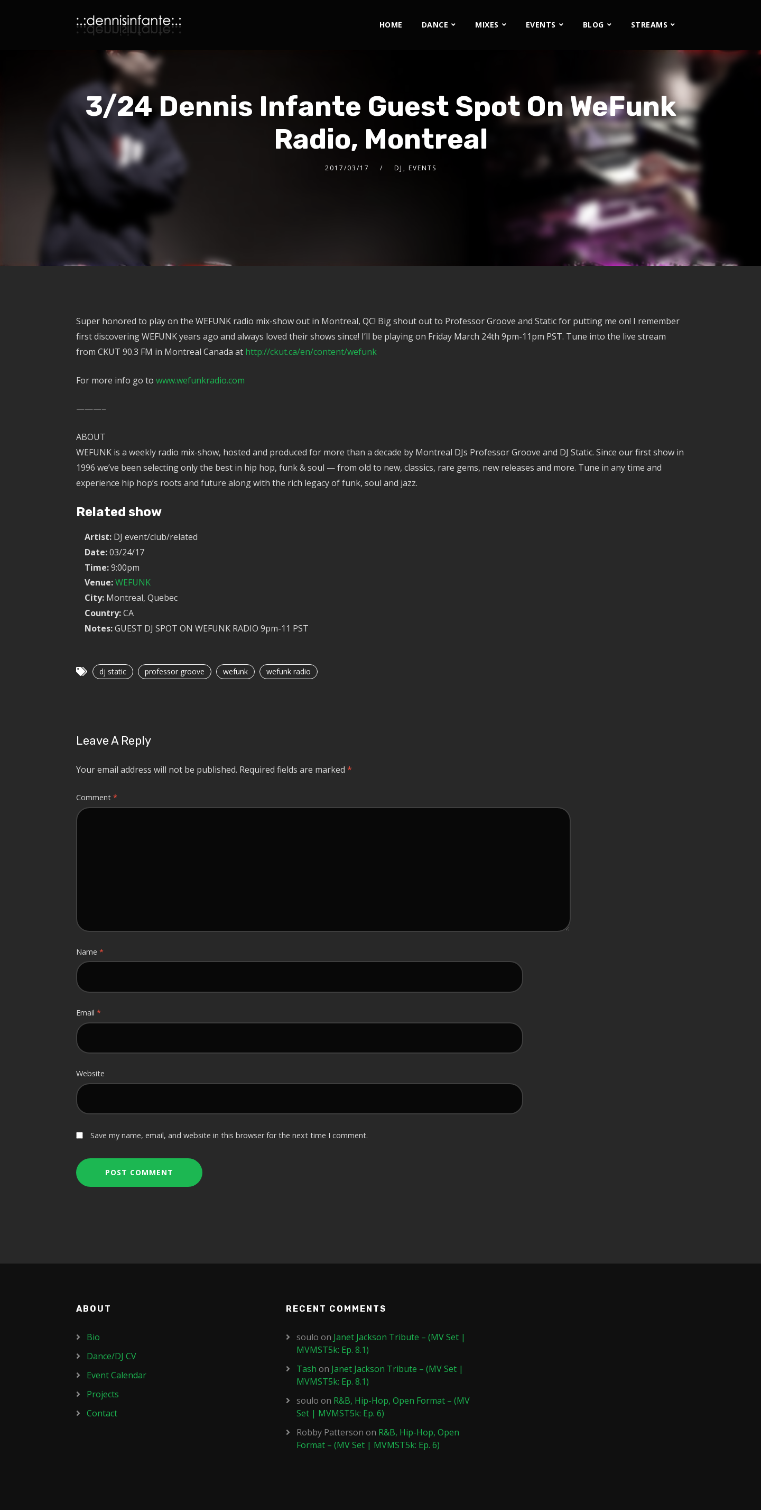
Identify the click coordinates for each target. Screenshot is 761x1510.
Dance (435, 25)
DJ (398, 167)
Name (90, 952)
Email (88, 1013)
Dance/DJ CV (111, 1356)
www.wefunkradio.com (200, 380)
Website (90, 1073)
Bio (93, 1337)
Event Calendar (116, 1375)
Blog (593, 25)
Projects (103, 1394)
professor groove (175, 671)
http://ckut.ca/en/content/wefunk (311, 352)
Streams (649, 25)
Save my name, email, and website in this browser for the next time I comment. (229, 1135)
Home (391, 25)
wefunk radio (288, 671)
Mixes (487, 25)
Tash (306, 1369)
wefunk (235, 671)
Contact (102, 1413)
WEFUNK (133, 582)
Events (541, 25)
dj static (112, 671)
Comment (96, 797)
